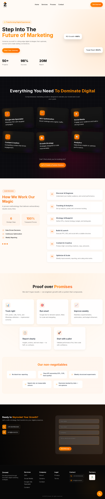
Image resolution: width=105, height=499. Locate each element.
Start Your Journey (11, 50)
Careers (42, 478)
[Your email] (79, 427)
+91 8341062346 (76, 476)
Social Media (28, 478)
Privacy (57, 475)
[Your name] (79, 421)
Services (45, 4)
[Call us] (99, 493)
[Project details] (79, 440)
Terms (56, 478)
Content (27, 487)
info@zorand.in (76, 480)
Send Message (65, 448)
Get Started (96, 4)
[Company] (79, 432)
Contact (61, 4)
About (41, 475)
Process (53, 4)
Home (37, 4)
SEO (25, 475)
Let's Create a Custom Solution (52, 165)
